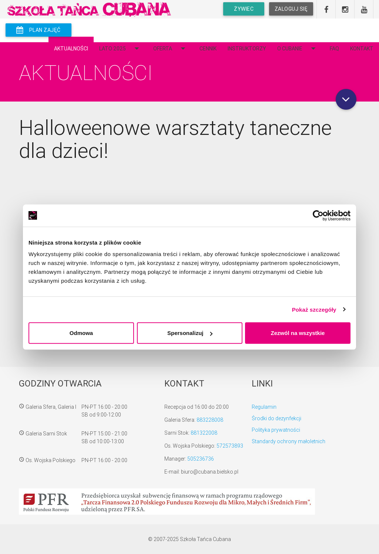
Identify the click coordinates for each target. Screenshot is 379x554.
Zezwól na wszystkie (298, 333)
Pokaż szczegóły (314, 309)
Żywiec (244, 9)
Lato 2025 (120, 48)
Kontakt (361, 48)
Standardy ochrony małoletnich (288, 441)
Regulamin (264, 407)
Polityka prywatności (276, 430)
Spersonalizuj (189, 333)
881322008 (204, 432)
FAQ (334, 48)
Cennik (208, 48)
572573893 (230, 445)
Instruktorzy (247, 48)
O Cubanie (298, 48)
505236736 (200, 458)
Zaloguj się (291, 9)
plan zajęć (38, 30)
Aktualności (71, 48)
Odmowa (81, 333)
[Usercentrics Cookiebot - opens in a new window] (318, 215)
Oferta (170, 48)
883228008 (210, 420)
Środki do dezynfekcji (276, 418)
